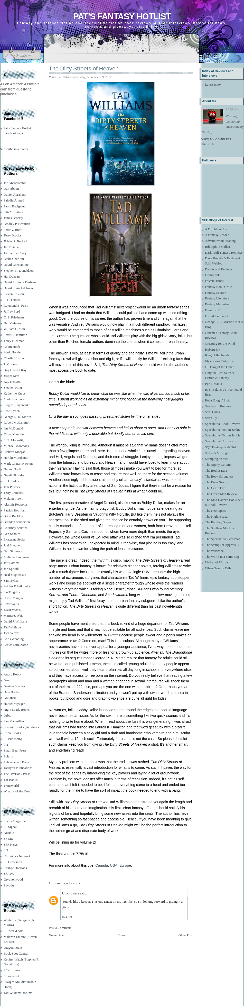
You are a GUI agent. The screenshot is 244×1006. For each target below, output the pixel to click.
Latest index (213, 84)
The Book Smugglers (219, 476)
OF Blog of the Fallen (219, 367)
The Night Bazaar (217, 516)
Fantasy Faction (215, 293)
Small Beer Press (15, 750)
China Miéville (14, 434)
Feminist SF (213, 310)
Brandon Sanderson (17, 522)
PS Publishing (13, 739)
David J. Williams (15, 621)
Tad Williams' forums (18, 993)
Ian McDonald (13, 428)
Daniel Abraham (15, 194)
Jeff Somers (12, 563)
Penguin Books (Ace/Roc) (21, 727)
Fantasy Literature (217, 298)
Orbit (7, 715)
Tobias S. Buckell (15, 241)
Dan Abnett (11, 188)
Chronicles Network (17, 856)
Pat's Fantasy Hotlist (122, 16)
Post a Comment (60, 928)
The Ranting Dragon (218, 522)
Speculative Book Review (222, 424)
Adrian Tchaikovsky (17, 586)
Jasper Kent (11, 376)
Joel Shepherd (13, 545)
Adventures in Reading (220, 241)
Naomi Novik (13, 469)
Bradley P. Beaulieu (17, 224)
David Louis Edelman (18, 288)
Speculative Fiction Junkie (222, 430)
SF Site (8, 838)
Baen (7, 680)
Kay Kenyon (12, 381)
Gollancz (10, 698)
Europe (125, 865)
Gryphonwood (13, 879)
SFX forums (12, 970)
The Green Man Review (221, 494)
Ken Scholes (12, 534)
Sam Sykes (11, 580)
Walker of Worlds (217, 562)
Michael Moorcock (16, 446)
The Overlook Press (17, 774)
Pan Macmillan (14, 721)
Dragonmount (13, 947)
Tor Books (10, 780)
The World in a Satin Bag (222, 557)
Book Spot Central (16, 953)
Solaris (8, 756)
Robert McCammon (17, 422)
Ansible (9, 833)
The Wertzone (214, 551)
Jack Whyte (11, 633)
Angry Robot (12, 674)
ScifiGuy (211, 418)
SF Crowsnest (13, 862)
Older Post (186, 935)
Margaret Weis (13, 615)
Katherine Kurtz (14, 393)
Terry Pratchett (13, 493)
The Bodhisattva (216, 470)
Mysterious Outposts (219, 361)
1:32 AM (67, 916)
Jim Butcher (12, 247)
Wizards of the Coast (18, 791)
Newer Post (56, 935)
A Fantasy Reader (217, 235)
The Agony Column (218, 465)
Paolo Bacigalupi (15, 206)
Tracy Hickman (14, 341)
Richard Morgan (14, 452)
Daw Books (11, 692)
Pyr (6, 744)
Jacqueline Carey (15, 253)
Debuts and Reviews (218, 269)
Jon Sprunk (11, 569)
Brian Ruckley (13, 516)
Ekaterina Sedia (14, 539)
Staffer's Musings (216, 453)
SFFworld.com (14, 931)
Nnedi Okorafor (14, 475)
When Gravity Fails (218, 568)
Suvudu (9, 885)
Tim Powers (12, 487)
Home (121, 935)
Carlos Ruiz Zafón (16, 645)
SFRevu (9, 873)
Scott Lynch (12, 411)
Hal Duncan (12, 276)
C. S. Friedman (14, 317)
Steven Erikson (14, 294)
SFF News (11, 844)
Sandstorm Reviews (218, 406)
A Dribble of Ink (216, 229)
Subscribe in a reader (14, 149)
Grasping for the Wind (220, 343)
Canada (101, 865)
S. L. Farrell (12, 300)
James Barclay (13, 218)
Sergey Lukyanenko (17, 405)
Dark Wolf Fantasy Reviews (223, 252)
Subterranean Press (16, 762)
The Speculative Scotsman (222, 539)
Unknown (69, 893)
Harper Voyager (14, 704)
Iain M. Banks (13, 212)
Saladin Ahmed (14, 200)
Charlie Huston (14, 358)
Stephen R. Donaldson (19, 270)
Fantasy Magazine (217, 304)
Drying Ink (212, 275)
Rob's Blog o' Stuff (217, 400)
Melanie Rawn (13, 498)
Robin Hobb (12, 347)
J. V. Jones (10, 364)
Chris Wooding (14, 639)
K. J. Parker (11, 481)
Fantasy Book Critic (218, 287)
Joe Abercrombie (15, 183)
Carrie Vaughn (13, 598)
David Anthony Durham (20, 282)
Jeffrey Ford (12, 311)
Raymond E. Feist (16, 305)
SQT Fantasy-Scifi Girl (220, 447)
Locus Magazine (15, 821)
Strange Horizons (15, 868)
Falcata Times (214, 281)
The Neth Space (215, 511)
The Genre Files (216, 488)
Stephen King (13, 387)
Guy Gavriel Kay (15, 370)
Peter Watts (11, 604)
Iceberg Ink (212, 349)
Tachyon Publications (18, 768)
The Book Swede (216, 482)
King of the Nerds (217, 355)
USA (113, 865)
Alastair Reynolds (16, 504)
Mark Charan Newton (18, 463)
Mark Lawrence (14, 399)
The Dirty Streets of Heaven (83, 68)
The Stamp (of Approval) (222, 545)
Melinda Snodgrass (16, 557)
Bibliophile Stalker (217, 247)
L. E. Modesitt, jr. (15, 440)
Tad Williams (12, 627)
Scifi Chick (212, 412)
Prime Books (12, 733)
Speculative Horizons (219, 441)
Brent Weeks (12, 609)
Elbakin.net (11, 976)
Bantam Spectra (14, 686)
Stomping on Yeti (216, 459)
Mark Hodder (13, 352)
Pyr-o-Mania (213, 384)
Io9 (6, 850)
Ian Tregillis (12, 592)
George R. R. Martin (17, 417)
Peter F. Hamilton (15, 335)
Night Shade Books (17, 709)
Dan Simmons (13, 551)
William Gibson (14, 329)
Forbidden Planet (216, 316)
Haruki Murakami (16, 458)
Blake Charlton (14, 259)
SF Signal (10, 827)
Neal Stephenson (15, 575)
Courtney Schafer (15, 528)
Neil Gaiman (12, 323)
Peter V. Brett (13, 230)
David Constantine (16, 265)
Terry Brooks (12, 235)
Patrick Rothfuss (15, 510)
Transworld (11, 786)
